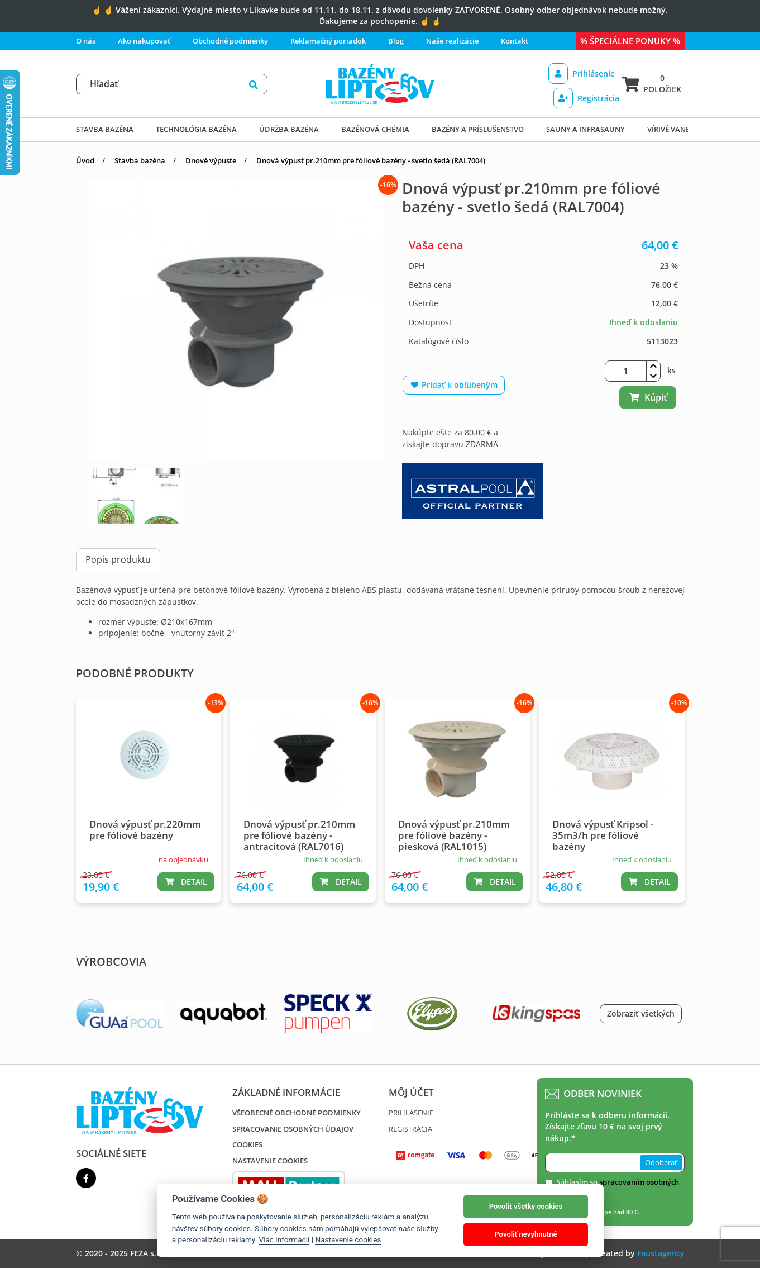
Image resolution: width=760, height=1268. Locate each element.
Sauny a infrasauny (585, 129)
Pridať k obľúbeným (454, 384)
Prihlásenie (581, 73)
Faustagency (661, 1253)
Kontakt (514, 41)
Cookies (247, 1144)
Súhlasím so (617, 1187)
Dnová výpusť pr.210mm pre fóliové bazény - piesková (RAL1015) (454, 835)
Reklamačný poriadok (328, 41)
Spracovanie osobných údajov (292, 1129)
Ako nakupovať (144, 41)
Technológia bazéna (196, 129)
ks (671, 370)
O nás (85, 41)
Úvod (85, 160)
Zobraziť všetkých (641, 1013)
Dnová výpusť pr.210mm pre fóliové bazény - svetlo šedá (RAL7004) (370, 160)
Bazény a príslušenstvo (478, 129)
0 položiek (652, 83)
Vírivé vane (668, 129)
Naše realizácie (452, 41)
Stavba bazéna (104, 129)
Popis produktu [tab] (118, 559)
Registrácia (586, 98)
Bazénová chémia (375, 129)
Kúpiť (648, 397)
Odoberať (661, 1162)
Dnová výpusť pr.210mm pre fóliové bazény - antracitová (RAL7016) (299, 835)
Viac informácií (284, 1239)
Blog (396, 41)
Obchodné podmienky (230, 41)
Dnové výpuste (210, 160)
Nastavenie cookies (270, 1161)
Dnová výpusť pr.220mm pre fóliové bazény (145, 830)
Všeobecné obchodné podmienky (296, 1113)
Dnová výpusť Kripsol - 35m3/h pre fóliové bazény (602, 835)
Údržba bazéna (289, 129)
